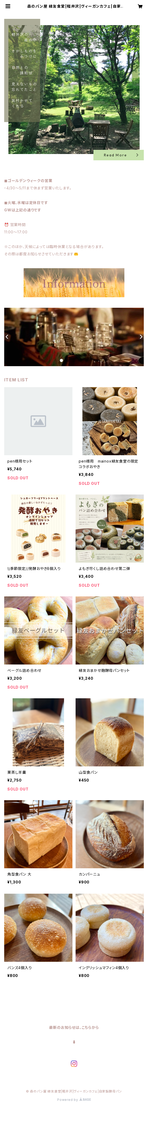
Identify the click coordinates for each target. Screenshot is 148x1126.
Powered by (74, 1100)
